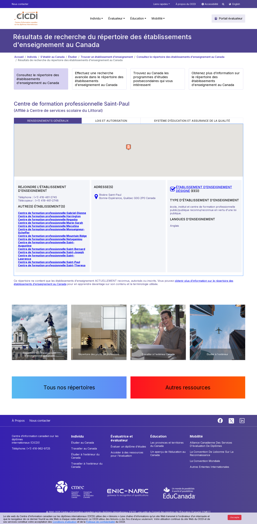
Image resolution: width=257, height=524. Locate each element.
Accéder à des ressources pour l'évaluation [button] (127, 454)
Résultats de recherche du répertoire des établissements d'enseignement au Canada (70, 60)
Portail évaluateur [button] (230, 18)
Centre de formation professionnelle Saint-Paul (49, 262)
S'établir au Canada (52, 56)
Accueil (19, 56)
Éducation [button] (137, 18)
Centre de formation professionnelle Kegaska (48, 219)
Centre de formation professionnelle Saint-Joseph (51, 252)
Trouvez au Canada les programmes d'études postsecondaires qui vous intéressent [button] (153, 79)
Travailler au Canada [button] (84, 448)
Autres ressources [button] (187, 387)
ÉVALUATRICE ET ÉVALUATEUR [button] (122, 438)
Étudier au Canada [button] (82, 442)
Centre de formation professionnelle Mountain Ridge (52, 236)
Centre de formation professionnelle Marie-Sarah (50, 222)
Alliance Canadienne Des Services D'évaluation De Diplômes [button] (211, 444)
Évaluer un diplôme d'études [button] (128, 446)
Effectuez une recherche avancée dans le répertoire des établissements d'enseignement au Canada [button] (99, 79)
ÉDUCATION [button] (158, 436)
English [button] (236, 4)
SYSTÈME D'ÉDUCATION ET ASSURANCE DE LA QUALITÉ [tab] (192, 120)
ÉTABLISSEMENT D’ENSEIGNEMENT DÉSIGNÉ (204, 189)
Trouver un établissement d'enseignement (107, 56)
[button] (26, 18)
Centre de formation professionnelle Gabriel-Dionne (52, 213)
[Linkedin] (242, 420)
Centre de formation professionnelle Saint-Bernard (51, 249)
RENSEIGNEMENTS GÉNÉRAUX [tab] (48, 120)
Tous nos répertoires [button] (69, 387)
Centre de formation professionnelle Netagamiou (50, 239)
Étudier (72, 56)
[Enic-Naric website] (128, 492)
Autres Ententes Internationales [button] (209, 466)
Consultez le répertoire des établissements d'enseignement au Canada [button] (38, 79)
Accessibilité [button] (212, 4)
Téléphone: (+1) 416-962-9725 (31, 448)
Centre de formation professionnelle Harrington (49, 216)
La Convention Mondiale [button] (205, 461)
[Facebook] (220, 420)
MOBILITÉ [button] (196, 436)
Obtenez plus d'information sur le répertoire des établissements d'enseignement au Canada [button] (216, 79)
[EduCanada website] (179, 492)
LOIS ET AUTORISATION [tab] (111, 120)
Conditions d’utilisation (65, 521)
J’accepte (234, 517)
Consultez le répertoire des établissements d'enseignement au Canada (180, 56)
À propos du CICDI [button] (186, 4)
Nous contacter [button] (20, 4)
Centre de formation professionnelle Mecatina (48, 226)
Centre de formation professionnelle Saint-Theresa (51, 265)
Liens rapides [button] (160, 4)
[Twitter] (231, 420)
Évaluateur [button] (115, 18)
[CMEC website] (79, 492)
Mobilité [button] (156, 18)
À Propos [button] (18, 420)
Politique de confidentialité (100, 521)
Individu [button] (95, 18)
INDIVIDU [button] (77, 436)
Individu (32, 56)
